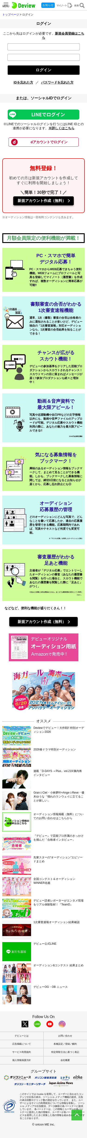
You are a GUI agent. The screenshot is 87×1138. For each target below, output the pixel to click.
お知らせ (48, 5)
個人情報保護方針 (21, 1060)
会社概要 (65, 1060)
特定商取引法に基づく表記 (65, 1052)
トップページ (10, 14)
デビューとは (22, 1035)
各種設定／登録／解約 (65, 1044)
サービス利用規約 (21, 1052)
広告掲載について (21, 1044)
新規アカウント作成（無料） (42, 201)
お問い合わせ (65, 1035)
